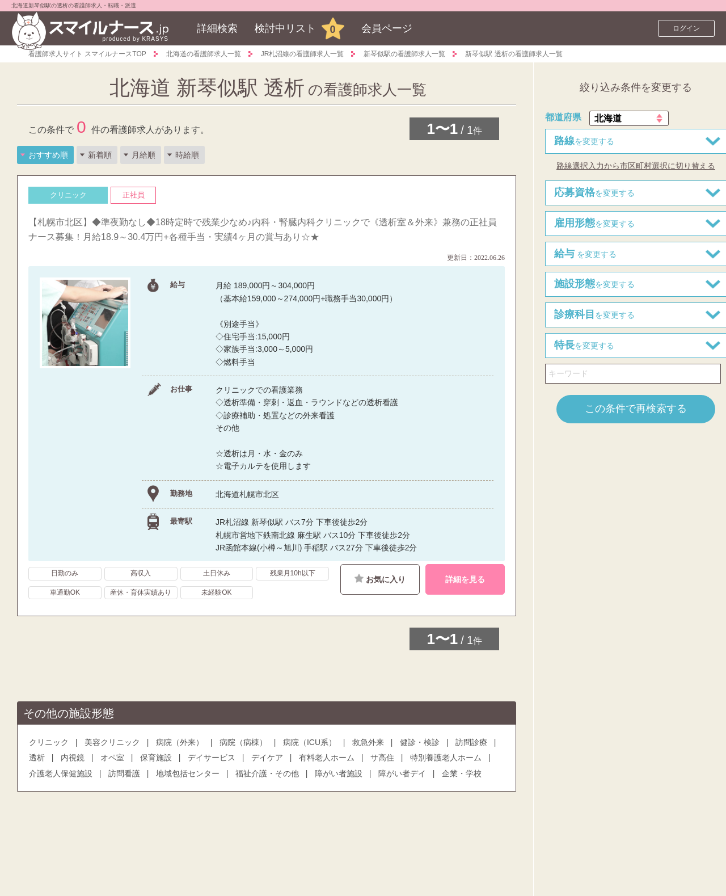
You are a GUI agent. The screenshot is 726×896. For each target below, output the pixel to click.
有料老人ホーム (326, 757)
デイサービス (211, 757)
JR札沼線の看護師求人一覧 (302, 54)
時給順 (187, 154)
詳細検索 (217, 28)
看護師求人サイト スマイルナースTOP (87, 54)
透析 (37, 757)
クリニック (49, 742)
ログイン (686, 28)
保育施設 (156, 757)
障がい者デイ (402, 773)
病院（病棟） (243, 742)
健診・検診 (420, 742)
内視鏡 (73, 757)
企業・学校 (462, 773)
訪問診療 (471, 742)
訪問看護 (124, 773)
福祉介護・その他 (267, 773)
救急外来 (368, 742)
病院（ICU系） (309, 742)
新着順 (100, 154)
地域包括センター (188, 773)
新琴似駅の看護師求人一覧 (404, 54)
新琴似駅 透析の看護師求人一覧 (513, 54)
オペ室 (112, 757)
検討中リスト (285, 28)
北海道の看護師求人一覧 (203, 54)
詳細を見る (465, 579)
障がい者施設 (338, 773)
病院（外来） (180, 742)
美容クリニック (112, 742)
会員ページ (386, 28)
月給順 (143, 154)
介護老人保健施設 (60, 773)
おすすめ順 (48, 154)
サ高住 (382, 757)
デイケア (267, 757)
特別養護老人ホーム (446, 757)
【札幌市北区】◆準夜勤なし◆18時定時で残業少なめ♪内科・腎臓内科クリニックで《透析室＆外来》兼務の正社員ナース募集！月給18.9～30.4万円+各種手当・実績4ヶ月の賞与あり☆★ (262, 229)
